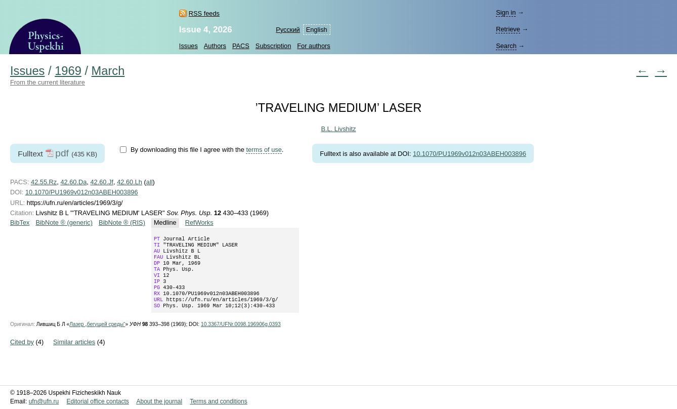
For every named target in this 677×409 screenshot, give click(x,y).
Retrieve (508, 29)
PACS (240, 46)
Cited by (22, 354)
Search (506, 46)
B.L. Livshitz (338, 129)
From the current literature (47, 82)
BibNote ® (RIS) (122, 222)
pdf (62, 153)
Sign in (506, 12)
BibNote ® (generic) (64, 222)
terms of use (263, 149)
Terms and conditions (218, 401)
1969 (68, 70)
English (316, 29)
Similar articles (74, 354)
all (149, 182)
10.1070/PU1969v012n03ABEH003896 (469, 153)
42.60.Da (73, 182)
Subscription (273, 46)
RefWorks (199, 222)
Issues (188, 46)
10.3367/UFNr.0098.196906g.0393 (241, 336)
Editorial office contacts (98, 401)
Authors (215, 46)
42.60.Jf (101, 182)
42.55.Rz (44, 182)
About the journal (159, 401)
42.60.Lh (129, 182)
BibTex (19, 222)
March (108, 70)
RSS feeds (204, 13)
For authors (313, 46)
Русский (288, 29)
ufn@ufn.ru (44, 401)
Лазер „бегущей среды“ (97, 336)
